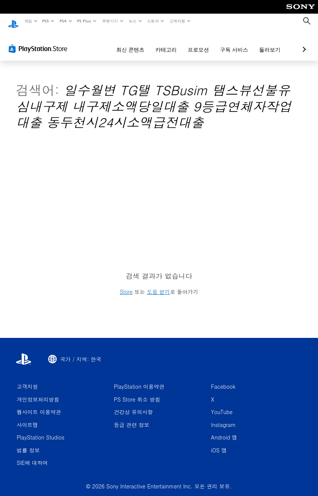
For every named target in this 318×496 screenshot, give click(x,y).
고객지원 (177, 21)
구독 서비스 (194, 42)
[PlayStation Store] (39, 41)
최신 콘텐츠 (90, 42)
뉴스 (133, 21)
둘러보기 (229, 42)
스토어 (153, 21)
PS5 (45, 21)
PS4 (63, 21)
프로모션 (158, 42)
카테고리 (125, 42)
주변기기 (110, 21)
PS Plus (84, 21)
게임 (28, 21)
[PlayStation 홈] (13, 21)
